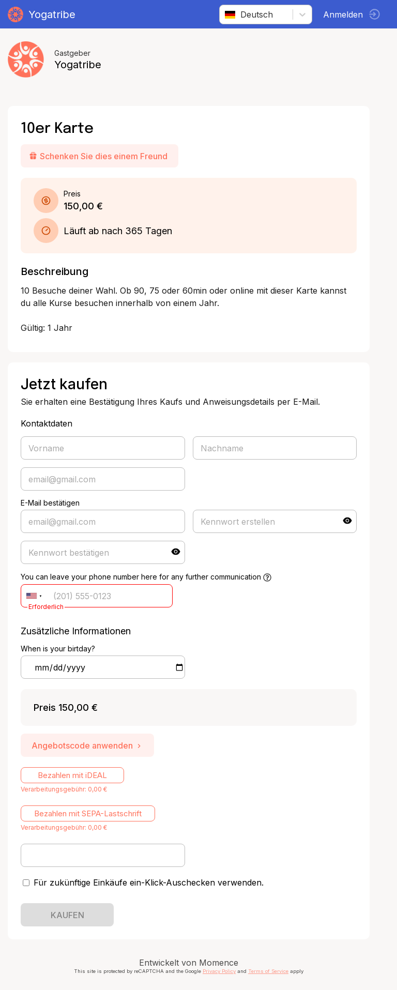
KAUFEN (67, 915)
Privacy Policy (219, 971)
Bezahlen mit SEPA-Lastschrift (88, 813)
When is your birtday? (58, 648)
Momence (218, 962)
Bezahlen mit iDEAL (72, 775)
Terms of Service (268, 971)
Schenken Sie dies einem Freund (98, 156)
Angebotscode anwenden (87, 745)
